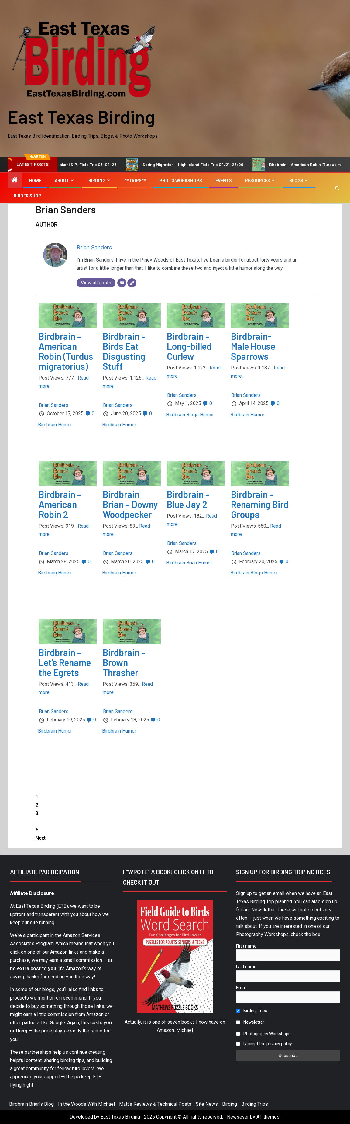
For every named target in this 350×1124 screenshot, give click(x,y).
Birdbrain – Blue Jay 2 (188, 499)
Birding (96, 180)
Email (241, 987)
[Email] (121, 282)
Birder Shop (27, 195)
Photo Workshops (180, 180)
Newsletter (250, 1022)
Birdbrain (47, 425)
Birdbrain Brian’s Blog (31, 1104)
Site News (207, 1104)
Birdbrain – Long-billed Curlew (189, 346)
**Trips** (135, 180)
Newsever (238, 1117)
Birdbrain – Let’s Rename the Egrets (65, 662)
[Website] (131, 282)
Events (223, 180)
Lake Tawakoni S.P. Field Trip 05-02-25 (90, 164)
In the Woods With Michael (86, 1104)
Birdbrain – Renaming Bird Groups (259, 504)
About (62, 180)
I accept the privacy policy (267, 1043)
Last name (246, 966)
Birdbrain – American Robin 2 (60, 504)
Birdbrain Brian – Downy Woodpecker (130, 504)
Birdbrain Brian (181, 563)
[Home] (14, 180)
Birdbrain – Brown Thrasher (124, 662)
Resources (257, 180)
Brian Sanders (94, 247)
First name (246, 946)
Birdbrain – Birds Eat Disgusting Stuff (124, 351)
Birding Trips (251, 1010)
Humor (65, 425)
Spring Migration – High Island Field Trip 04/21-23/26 (204, 164)
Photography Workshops (263, 1033)
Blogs (296, 180)
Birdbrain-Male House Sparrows (253, 346)
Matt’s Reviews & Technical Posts (155, 1104)
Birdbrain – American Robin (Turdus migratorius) (66, 351)
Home (35, 180)
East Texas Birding (81, 116)
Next (41, 838)
